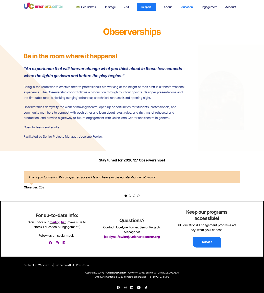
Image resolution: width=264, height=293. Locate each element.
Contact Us (30, 265)
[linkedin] (64, 242)
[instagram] (57, 242)
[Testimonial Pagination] (126, 196)
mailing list (58, 222)
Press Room (83, 265)
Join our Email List (64, 265)
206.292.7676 (171, 272)
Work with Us (45, 265)
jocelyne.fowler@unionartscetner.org (132, 237)
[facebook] (50, 242)
